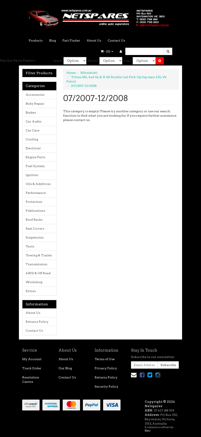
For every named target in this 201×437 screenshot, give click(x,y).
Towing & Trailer (39, 255)
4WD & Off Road (38, 273)
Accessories (35, 94)
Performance (36, 193)
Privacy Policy (106, 368)
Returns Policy (37, 321)
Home (71, 72)
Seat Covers (35, 228)
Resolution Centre (30, 379)
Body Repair (35, 103)
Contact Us (116, 40)
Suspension (35, 237)
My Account (32, 359)
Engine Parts (35, 157)
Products (36, 40)
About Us (94, 40)
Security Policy (106, 386)
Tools (30, 246)
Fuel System (35, 166)
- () (107, 51)
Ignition (32, 175)
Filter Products (39, 73)
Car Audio (34, 121)
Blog (52, 40)
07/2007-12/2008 (84, 85)
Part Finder (71, 40)
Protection (34, 201)
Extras (31, 291)
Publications (35, 210)
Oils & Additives (38, 184)
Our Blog (65, 368)
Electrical (33, 148)
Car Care (32, 130)
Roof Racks (34, 219)
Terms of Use (105, 359)
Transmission (36, 264)
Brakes (31, 112)
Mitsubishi (88, 72)
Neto (147, 430)
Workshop (34, 282)
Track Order (31, 368)
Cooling (32, 139)
